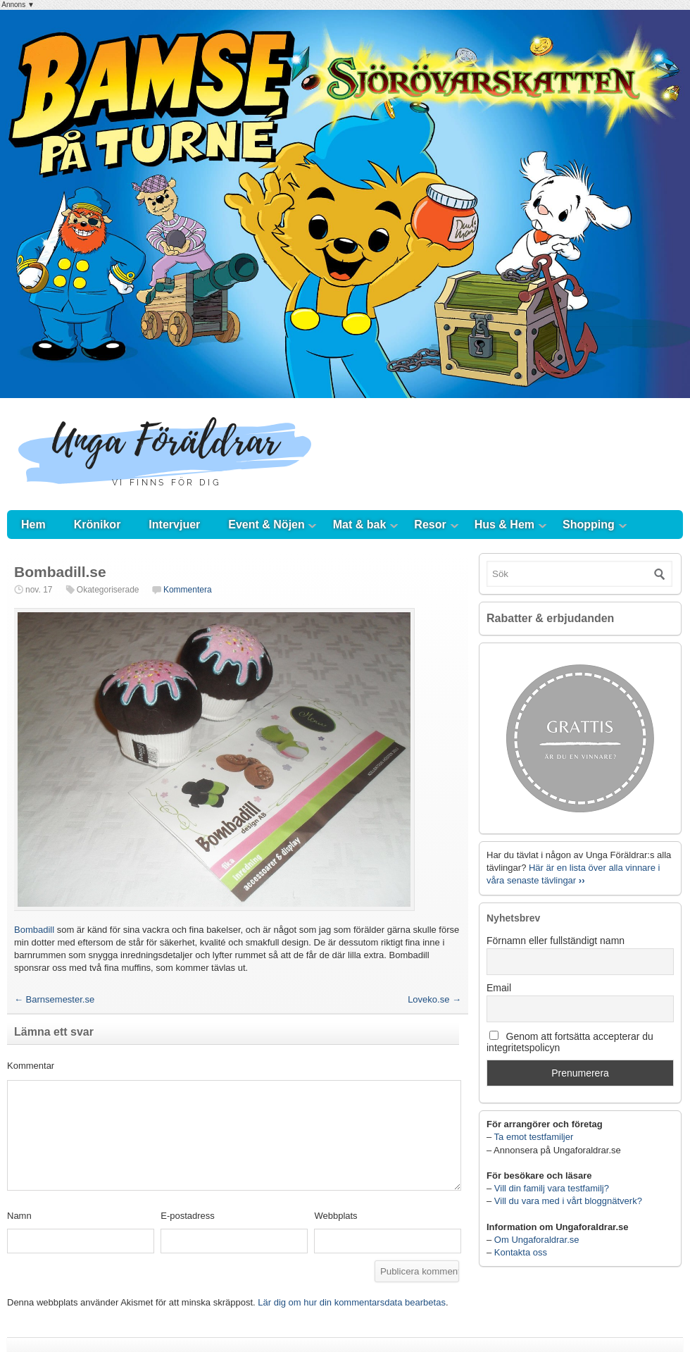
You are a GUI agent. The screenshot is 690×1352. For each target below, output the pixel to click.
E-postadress (188, 1215)
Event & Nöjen (266, 525)
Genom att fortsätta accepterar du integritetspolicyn (570, 1042)
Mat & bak (360, 525)
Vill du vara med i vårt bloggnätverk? (568, 1201)
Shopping (589, 525)
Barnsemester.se (54, 999)
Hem (33, 525)
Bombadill (35, 929)
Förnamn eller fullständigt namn (556, 940)
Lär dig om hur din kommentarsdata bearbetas (352, 1302)
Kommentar (30, 1065)
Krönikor (97, 525)
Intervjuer (174, 525)
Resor (430, 525)
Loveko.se (434, 999)
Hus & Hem (504, 525)
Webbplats (335, 1215)
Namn (19, 1215)
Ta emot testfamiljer (534, 1136)
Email (499, 987)
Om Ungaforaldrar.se (536, 1239)
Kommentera (187, 590)
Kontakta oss (520, 1252)
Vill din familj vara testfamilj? (551, 1188)
